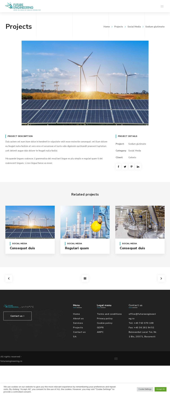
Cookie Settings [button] (145, 389)
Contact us (79, 331)
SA (74, 336)
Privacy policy (105, 318)
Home (107, 26)
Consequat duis (22, 248)
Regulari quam (77, 248)
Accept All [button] (160, 389)
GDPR (100, 327)
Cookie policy (104, 322)
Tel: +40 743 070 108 (141, 322)
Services (78, 322)
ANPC (100, 331)
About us (78, 318)
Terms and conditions (109, 313)
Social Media (134, 26)
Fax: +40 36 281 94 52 (141, 327)
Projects (118, 26)
